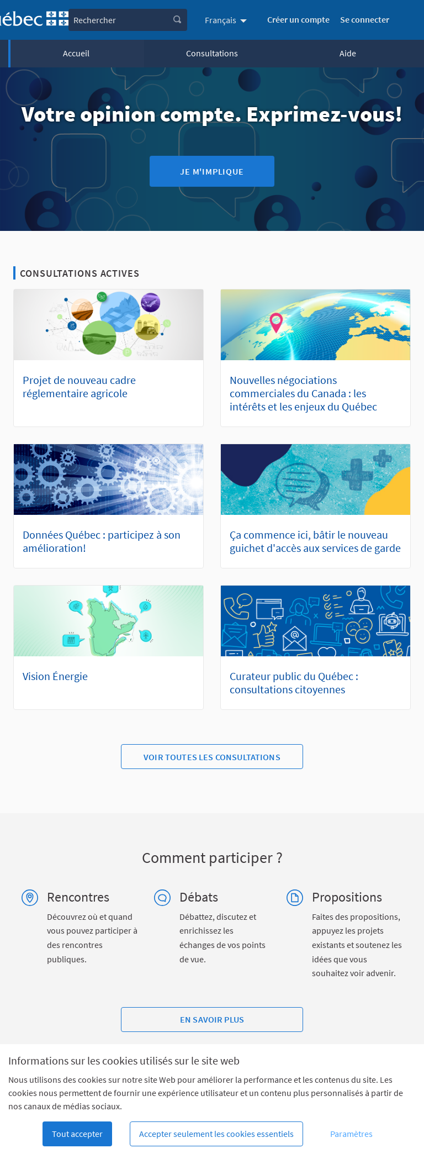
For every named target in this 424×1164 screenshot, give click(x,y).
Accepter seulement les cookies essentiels (216, 1133)
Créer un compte (298, 19)
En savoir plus (212, 1019)
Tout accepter (77, 1133)
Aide (348, 53)
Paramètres (351, 1133)
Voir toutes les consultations (212, 756)
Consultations (212, 53)
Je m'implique (211, 171)
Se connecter (364, 19)
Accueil (76, 53)
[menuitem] (227, 19)
